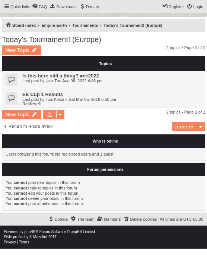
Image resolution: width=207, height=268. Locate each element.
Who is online (105, 141)
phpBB (30, 232)
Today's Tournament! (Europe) (51, 39)
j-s (47, 81)
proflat (18, 237)
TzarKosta (54, 99)
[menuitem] (39, 6)
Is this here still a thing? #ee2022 (60, 76)
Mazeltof (40, 237)
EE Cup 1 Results (42, 94)
